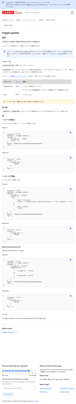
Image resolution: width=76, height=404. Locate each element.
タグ (30, 94)
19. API (18, 20)
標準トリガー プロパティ (20, 76)
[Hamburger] (72, 12)
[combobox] (46, 12)
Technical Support (46, 388)
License (36, 401)
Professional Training (67, 388)
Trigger (41, 20)
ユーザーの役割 (57, 53)
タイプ (18, 81)
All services (43, 392)
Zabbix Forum (64, 392)
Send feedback (8, 394)
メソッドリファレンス (29, 20)
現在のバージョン (32, 4)
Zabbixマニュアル (8, 20)
